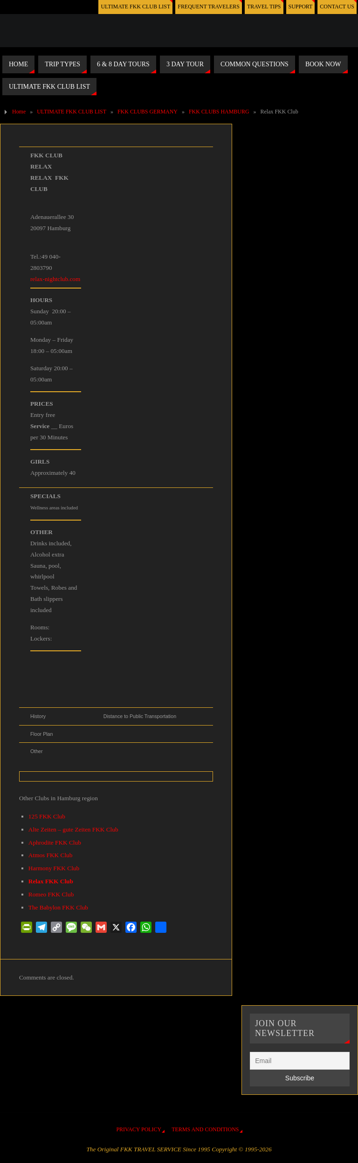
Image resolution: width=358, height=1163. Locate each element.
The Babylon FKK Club (58, 907)
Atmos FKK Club (50, 855)
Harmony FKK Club (53, 868)
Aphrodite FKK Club (54, 842)
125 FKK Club (46, 816)
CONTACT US (337, 6)
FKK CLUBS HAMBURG (219, 111)
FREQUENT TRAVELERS (209, 6)
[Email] (299, 1061)
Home (19, 111)
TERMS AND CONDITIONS (205, 1129)
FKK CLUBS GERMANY (147, 111)
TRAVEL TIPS (264, 6)
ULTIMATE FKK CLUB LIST (135, 6)
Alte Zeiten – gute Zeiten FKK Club (73, 829)
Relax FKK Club (50, 881)
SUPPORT (301, 6)
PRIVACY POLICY (138, 1129)
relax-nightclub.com (55, 278)
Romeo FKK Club (51, 894)
